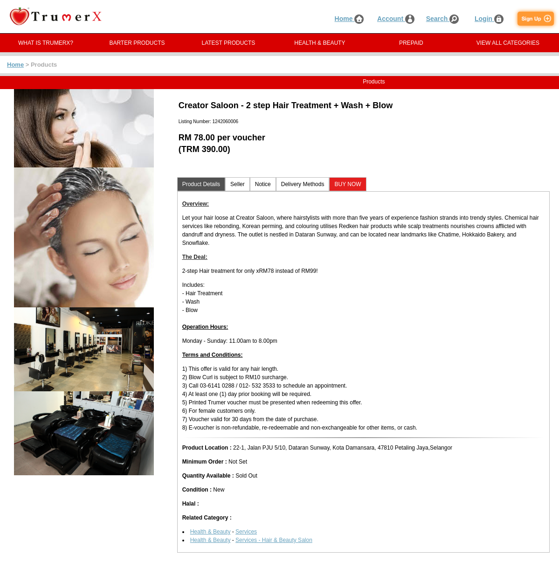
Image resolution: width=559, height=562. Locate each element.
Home (349, 18)
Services (246, 531)
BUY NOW (347, 184)
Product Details (201, 184)
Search (442, 18)
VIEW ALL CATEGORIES (507, 43)
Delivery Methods (302, 184)
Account (395, 18)
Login (489, 18)
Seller (237, 184)
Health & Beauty (210, 531)
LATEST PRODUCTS (228, 43)
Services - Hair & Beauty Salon (273, 540)
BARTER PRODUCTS (137, 43)
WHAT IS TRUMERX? (45, 43)
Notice (263, 184)
